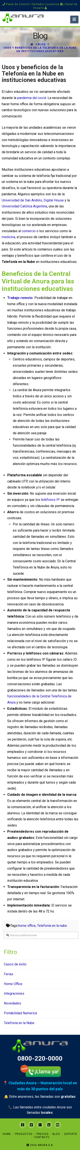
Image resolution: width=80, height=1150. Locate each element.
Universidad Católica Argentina (24, 206)
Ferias (8, 974)
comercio (29, 231)
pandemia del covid (31, 98)
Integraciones (14, 993)
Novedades (12, 1003)
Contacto (41, 1137)
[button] (74, 19)
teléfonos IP (51, 500)
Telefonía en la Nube (19, 1023)
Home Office (13, 984)
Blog (56, 1134)
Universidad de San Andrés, (23, 200)
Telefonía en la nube (52, 926)
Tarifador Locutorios (47, 4)
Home (7, 1134)
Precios (42, 1134)
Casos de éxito (15, 964)
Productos (23, 1134)
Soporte (70, 1134)
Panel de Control (16, 4)
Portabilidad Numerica (20, 1013)
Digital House (54, 200)
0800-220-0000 (40, 1058)
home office (27, 926)
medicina (8, 237)
